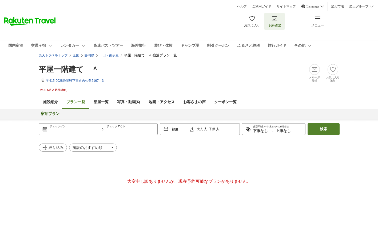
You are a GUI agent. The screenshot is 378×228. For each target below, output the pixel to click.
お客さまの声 (194, 102)
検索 (323, 129)
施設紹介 (50, 102)
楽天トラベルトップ (53, 55)
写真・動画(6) (128, 102)
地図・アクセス (162, 102)
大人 (200, 129)
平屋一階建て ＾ (69, 69)
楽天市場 (337, 6)
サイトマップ (286, 6)
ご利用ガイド (261, 6)
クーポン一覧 (225, 102)
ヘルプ (242, 6)
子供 (212, 129)
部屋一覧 (101, 102)
